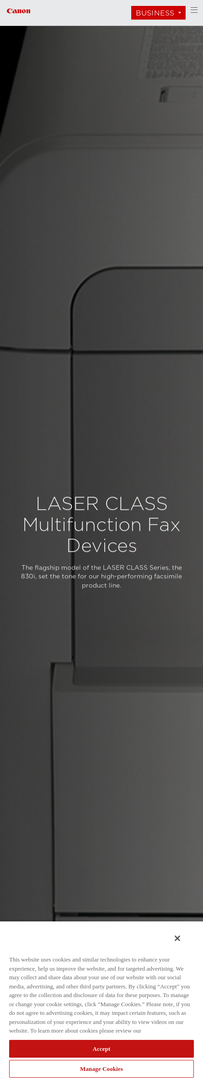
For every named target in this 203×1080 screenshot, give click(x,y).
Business (155, 13)
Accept (101, 1048)
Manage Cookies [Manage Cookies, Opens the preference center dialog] (101, 1068)
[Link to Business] (18, 9)
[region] (101, 1000)
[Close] (177, 938)
